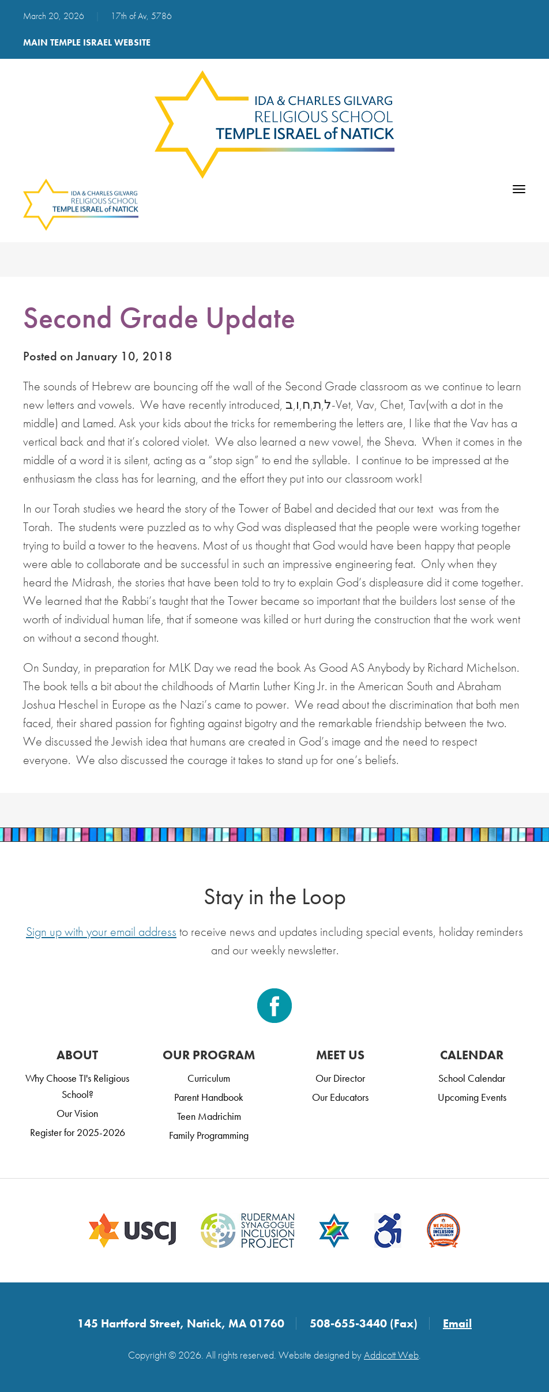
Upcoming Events (472, 1097)
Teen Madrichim (209, 1116)
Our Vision (77, 1113)
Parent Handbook (208, 1097)
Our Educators (340, 1097)
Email (457, 1323)
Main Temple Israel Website (87, 42)
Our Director (340, 1078)
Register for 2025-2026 (77, 1132)
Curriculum (208, 1078)
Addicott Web (391, 1354)
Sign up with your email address (101, 931)
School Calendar (471, 1078)
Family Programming (209, 1135)
